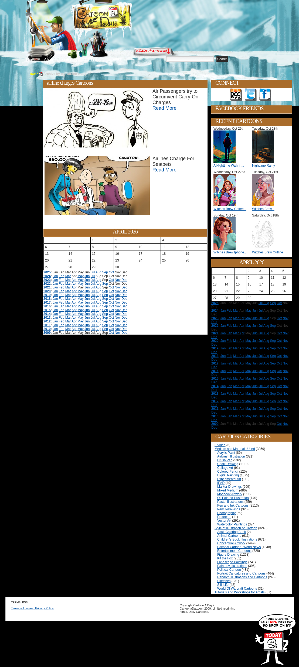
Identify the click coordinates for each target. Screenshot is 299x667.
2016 (47, 306)
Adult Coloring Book (231, 532)
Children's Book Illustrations (237, 539)
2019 (47, 295)
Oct (111, 272)
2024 (47, 276)
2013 (47, 317)
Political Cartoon (229, 570)
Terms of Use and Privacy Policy (32, 608)
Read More (164, 108)
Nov (117, 280)
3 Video (220, 445)
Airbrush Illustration (231, 456)
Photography (226, 513)
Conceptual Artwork (231, 543)
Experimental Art (229, 479)
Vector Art (224, 520)
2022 (47, 284)
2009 (47, 333)
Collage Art (225, 468)
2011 (47, 325)
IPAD (221, 483)
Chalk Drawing (227, 464)
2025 (47, 272)
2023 (47, 280)
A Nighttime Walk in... (228, 165)
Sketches (223, 581)
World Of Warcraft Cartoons (237, 588)
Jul (93, 272)
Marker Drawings (229, 487)
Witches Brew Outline (267, 252)
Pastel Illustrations (230, 502)
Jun (87, 276)
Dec (124, 280)
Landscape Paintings (232, 562)
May (80, 276)
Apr (74, 280)
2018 (47, 299)
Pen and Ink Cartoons (233, 505)
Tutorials (91, 59)
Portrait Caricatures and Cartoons (241, 573)
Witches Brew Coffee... (229, 209)
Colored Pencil (227, 471)
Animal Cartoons (229, 536)
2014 (47, 314)
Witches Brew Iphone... (230, 252)
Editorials (69, 59)
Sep (105, 272)
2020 (47, 291)
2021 (47, 287)
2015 (47, 310)
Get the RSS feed (236, 94)
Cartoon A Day (115, 17)
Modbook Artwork (229, 494)
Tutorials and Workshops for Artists (239, 592)
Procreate (224, 517)
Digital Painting (228, 475)
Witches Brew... (263, 209)
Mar (68, 276)
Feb (61, 276)
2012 (47, 321)
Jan (55, 276)
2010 (47, 329)
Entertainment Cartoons (234, 551)
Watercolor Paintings (232, 524)
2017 (47, 302)
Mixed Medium (227, 490)
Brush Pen (224, 460)
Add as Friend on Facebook (265, 94)
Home (31, 59)
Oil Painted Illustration (233, 498)
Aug (98, 272)
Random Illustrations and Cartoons (242, 577)
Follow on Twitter (251, 94)
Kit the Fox (225, 558)
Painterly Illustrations (232, 566)
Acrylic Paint (226, 453)
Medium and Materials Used (235, 449)
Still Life (223, 585)
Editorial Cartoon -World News (239, 547)
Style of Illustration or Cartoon (236, 528)
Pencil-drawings (228, 509)
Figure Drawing (228, 554)
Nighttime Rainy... (264, 165)
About (49, 59)
